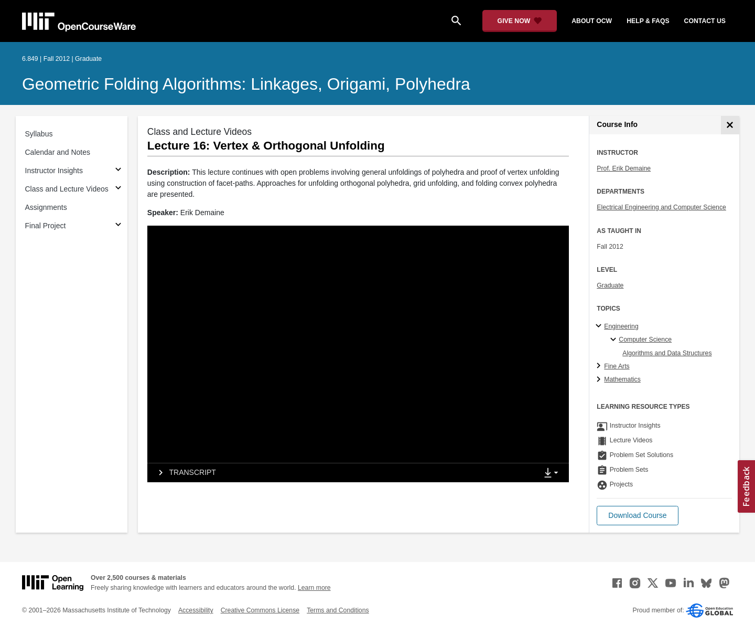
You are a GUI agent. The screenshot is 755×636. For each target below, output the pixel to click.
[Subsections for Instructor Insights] (118, 171)
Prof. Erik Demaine (624, 168)
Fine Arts (616, 366)
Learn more (314, 587)
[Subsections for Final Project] (118, 226)
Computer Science (645, 339)
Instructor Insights (54, 170)
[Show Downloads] (553, 473)
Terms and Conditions (338, 610)
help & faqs (648, 21)
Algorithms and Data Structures (666, 353)
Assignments (46, 207)
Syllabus (39, 134)
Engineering (621, 326)
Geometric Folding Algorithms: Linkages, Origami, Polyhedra (246, 84)
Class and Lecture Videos (67, 189)
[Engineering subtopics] (600, 326)
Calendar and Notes (58, 152)
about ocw (591, 21)
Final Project (45, 225)
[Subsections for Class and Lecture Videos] (118, 189)
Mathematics (622, 379)
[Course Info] (730, 125)
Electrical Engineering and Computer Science (661, 207)
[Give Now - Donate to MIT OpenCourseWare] (519, 21)
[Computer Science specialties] (615, 340)
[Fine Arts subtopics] (600, 366)
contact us (705, 21)
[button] (637, 515)
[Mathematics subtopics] (600, 380)
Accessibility (195, 610)
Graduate (610, 285)
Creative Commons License (260, 610)
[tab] (342, 472)
